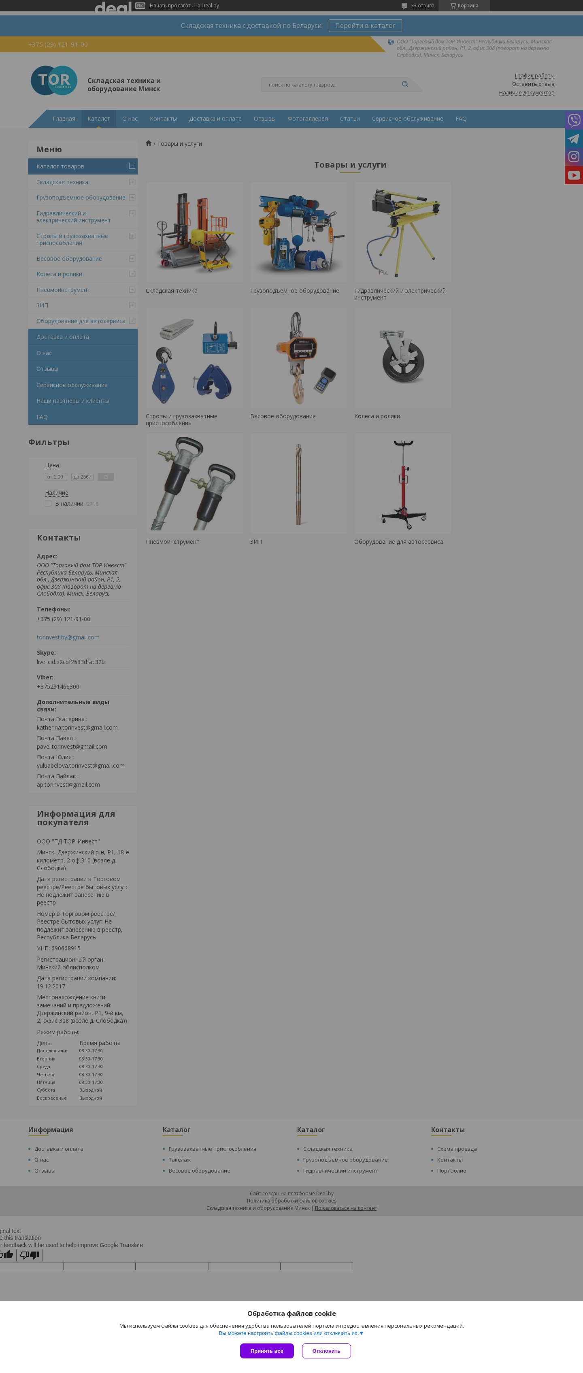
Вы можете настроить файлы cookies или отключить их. (289, 1333)
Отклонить (326, 1351)
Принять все (267, 1351)
